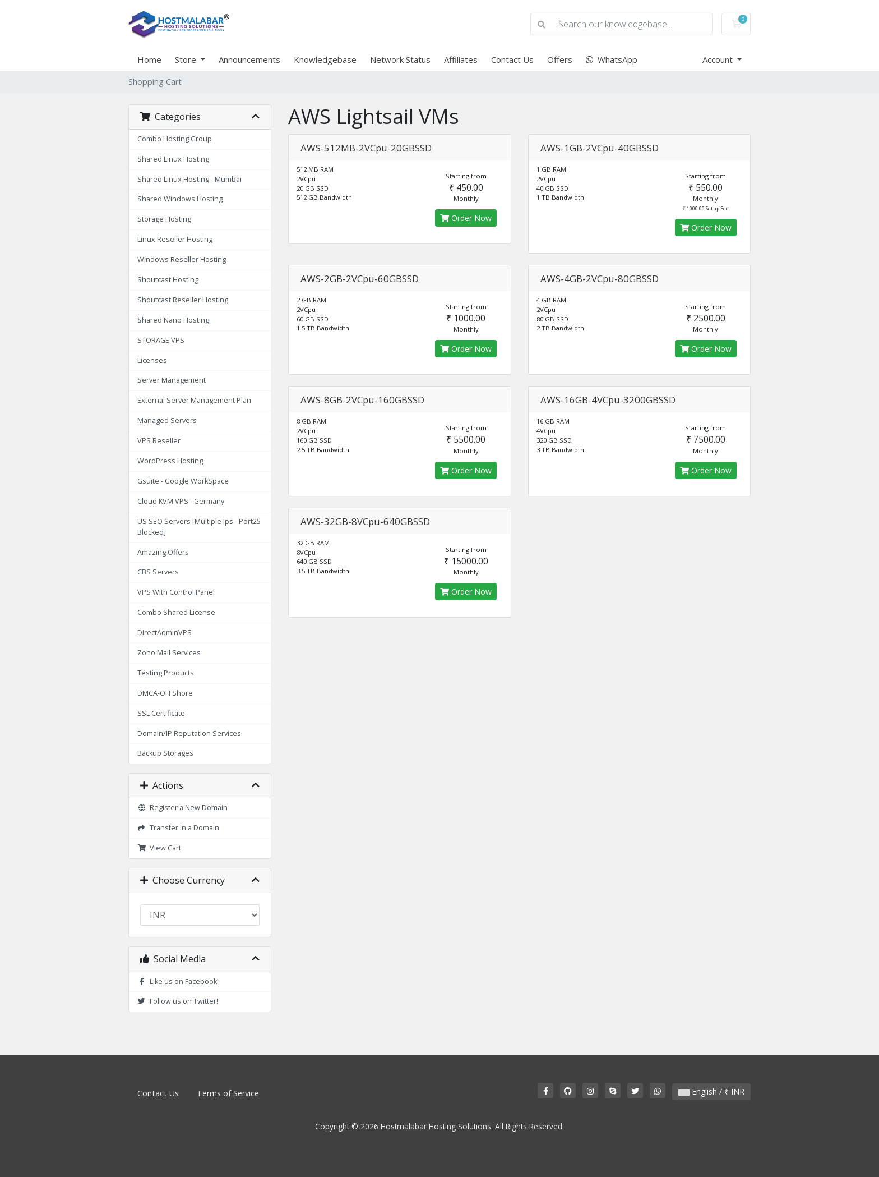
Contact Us (512, 59)
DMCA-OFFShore (165, 693)
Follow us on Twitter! (177, 1001)
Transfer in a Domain (178, 828)
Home (149, 59)
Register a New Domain (182, 807)
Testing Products (165, 673)
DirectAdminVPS (164, 632)
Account (718, 59)
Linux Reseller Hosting (174, 239)
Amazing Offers (163, 552)
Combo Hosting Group (174, 139)
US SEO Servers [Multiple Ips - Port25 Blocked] (199, 527)
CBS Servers (158, 572)
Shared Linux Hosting (173, 159)
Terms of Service (228, 1093)
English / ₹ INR (711, 1091)
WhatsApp (611, 59)
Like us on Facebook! (178, 981)
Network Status (400, 59)
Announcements (249, 59)
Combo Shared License (176, 612)
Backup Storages (165, 753)
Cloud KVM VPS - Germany (180, 501)
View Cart (159, 848)
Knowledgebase (325, 59)
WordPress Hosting (170, 461)
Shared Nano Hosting (173, 320)
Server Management (171, 380)
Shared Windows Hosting (180, 199)
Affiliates (461, 59)
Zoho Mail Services (169, 653)
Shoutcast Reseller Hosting (182, 300)
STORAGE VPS (160, 340)
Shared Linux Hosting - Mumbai (189, 179)
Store (186, 59)
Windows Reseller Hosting (181, 259)
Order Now (466, 218)
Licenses (152, 360)
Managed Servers (167, 420)
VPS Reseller (159, 440)
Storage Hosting (164, 219)
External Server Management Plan (194, 400)
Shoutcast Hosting (167, 279)
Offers (559, 59)
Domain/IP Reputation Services (189, 733)
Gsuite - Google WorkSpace (183, 481)
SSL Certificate (161, 713)
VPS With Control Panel (176, 592)
